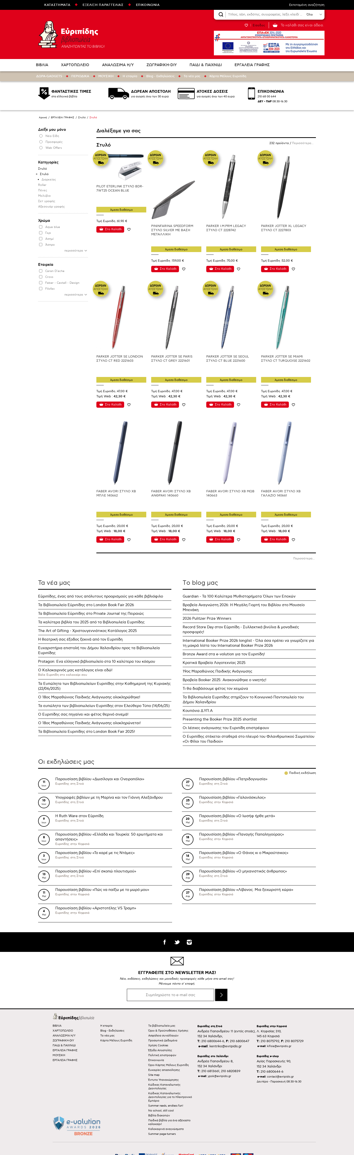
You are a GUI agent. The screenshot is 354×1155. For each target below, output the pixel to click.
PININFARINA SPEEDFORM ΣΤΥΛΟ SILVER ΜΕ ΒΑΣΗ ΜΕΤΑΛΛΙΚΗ (172, 230)
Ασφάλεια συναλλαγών (163, 1035)
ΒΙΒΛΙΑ (42, 65)
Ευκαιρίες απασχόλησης (164, 1070)
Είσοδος (259, 25)
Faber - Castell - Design (62, 283)
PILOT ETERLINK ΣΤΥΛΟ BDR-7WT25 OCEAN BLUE (119, 188)
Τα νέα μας (192, 76)
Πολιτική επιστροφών (162, 1055)
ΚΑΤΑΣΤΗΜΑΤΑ (57, 5)
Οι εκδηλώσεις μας (66, 761)
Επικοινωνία (156, 1060)
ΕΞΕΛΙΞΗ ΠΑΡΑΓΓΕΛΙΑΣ (103, 5)
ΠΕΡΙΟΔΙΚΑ (80, 76)
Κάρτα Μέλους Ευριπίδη (227, 76)
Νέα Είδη (52, 136)
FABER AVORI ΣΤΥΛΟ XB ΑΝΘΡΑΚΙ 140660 (171, 493)
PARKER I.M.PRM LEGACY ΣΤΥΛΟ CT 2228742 (226, 228)
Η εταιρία (130, 76)
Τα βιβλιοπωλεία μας (161, 1025)
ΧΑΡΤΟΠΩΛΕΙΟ (75, 65)
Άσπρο (50, 245)
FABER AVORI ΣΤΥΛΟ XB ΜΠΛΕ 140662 (116, 493)
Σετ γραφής (46, 201)
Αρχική (43, 117)
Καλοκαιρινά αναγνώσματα (166, 1129)
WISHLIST (246, 25)
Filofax (50, 289)
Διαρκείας (49, 179)
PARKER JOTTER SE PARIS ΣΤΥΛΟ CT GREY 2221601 (171, 359)
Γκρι (48, 233)
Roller (42, 185)
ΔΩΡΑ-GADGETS (49, 76)
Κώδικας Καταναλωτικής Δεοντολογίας (164, 1086)
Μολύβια (44, 196)
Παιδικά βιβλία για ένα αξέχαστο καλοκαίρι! (169, 1122)
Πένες (42, 190)
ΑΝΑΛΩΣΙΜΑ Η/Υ (118, 65)
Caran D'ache (54, 271)
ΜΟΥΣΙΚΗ (106, 76)
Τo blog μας (200, 582)
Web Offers (53, 148)
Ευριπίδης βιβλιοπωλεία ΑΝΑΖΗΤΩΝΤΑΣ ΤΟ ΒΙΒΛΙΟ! (71, 34)
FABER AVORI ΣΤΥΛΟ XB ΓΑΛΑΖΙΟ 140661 (281, 493)
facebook (165, 942)
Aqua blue (52, 227)
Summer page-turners (162, 1134)
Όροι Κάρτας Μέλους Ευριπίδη (168, 1065)
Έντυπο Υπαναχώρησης (163, 1079)
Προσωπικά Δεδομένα (162, 1040)
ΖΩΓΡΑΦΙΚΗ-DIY (162, 65)
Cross (49, 277)
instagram (189, 942)
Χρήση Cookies (158, 1045)
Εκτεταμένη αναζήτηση (306, 5)
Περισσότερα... (302, 143)
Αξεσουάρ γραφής (51, 207)
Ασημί (49, 239)
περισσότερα (73, 251)
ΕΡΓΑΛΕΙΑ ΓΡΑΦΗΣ (252, 65)
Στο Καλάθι (113, 229)
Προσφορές (54, 142)
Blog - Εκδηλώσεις (160, 76)
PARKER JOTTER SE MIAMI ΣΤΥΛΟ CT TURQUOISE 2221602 (285, 359)
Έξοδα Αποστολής (160, 1050)
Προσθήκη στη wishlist (129, 229)
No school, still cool (161, 1110)
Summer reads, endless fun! (165, 1105)
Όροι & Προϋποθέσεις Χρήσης (168, 1030)
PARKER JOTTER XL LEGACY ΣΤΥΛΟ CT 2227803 (283, 228)
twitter (177, 942)
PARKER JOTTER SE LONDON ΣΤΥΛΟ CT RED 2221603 (119, 359)
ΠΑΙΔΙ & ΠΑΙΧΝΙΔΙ (206, 65)
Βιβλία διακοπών (159, 1115)
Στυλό (82, 117)
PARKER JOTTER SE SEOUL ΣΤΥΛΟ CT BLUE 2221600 (227, 359)
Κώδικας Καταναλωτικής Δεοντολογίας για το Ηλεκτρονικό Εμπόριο (170, 1097)
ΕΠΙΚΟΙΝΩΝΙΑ (148, 5)
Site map (154, 1075)
